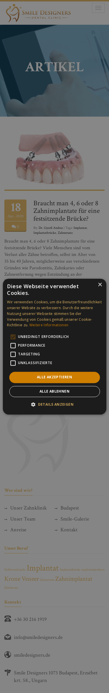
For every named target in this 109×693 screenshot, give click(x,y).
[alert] (54, 346)
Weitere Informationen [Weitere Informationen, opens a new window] (48, 325)
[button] (54, 404)
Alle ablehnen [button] (54, 391)
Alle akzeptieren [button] (54, 377)
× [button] (100, 285)
